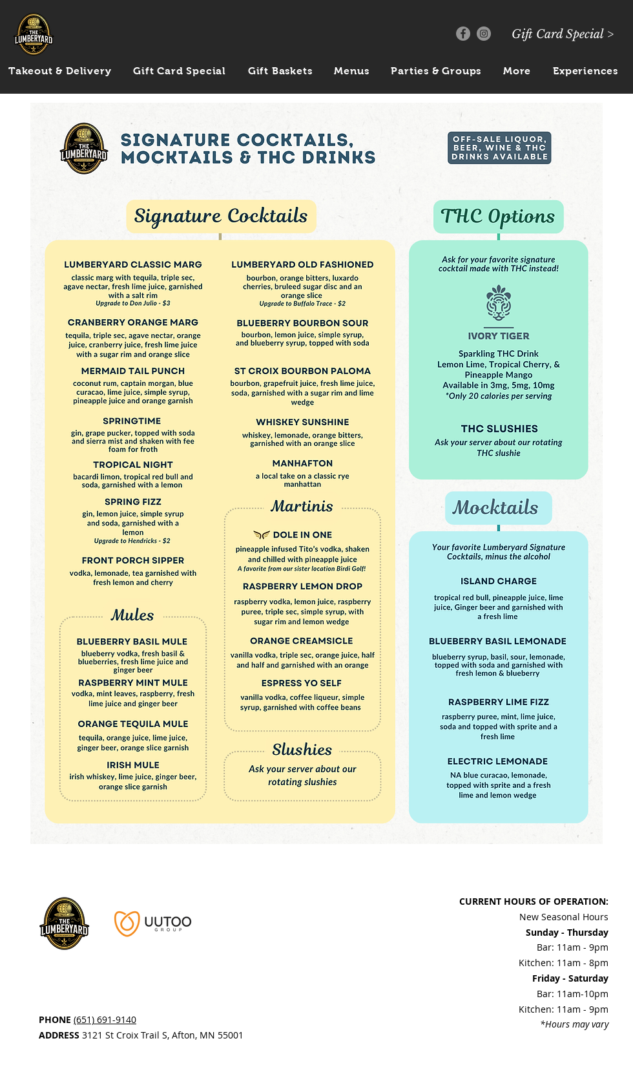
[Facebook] (463, 33)
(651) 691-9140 (105, 1019)
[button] (517, 71)
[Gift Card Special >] (563, 34)
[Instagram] (484, 33)
